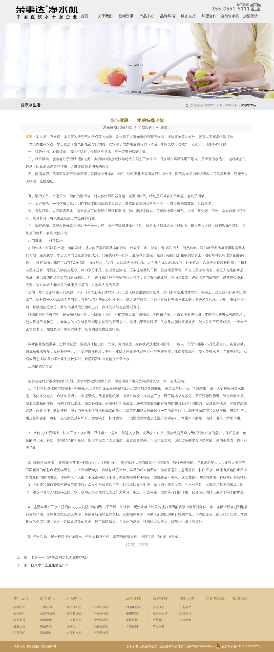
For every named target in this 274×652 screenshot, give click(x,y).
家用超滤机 (74, 613)
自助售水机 (230, 16)
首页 (84, 16)
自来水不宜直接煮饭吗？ (50, 565)
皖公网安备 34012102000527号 (238, 646)
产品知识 (159, 620)
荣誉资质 (19, 620)
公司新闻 (46, 607)
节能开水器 (101, 632)
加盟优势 (250, 16)
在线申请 (185, 620)
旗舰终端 (132, 613)
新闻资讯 (126, 16)
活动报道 (46, 632)
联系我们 (19, 632)
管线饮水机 (101, 620)
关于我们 (105, 16)
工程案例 (132, 626)
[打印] (143, 545)
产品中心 (146, 16)
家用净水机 (74, 607)
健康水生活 (160, 613)
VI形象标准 (133, 607)
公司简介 (19, 613)
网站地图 (33, 646)
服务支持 (188, 16)
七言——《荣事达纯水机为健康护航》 (60, 557)
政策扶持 (185, 613)
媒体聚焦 (46, 620)
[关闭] (130, 545)
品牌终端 (167, 16)
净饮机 (71, 626)
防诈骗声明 (48, 646)
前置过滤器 (101, 607)
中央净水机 (101, 613)
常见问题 (159, 626)
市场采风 (132, 620)
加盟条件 (185, 607)
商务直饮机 (101, 626)
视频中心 (46, 626)
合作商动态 (47, 613)
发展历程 (19, 626)
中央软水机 (74, 620)
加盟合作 (209, 16)
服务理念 (159, 607)
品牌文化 (19, 607)
